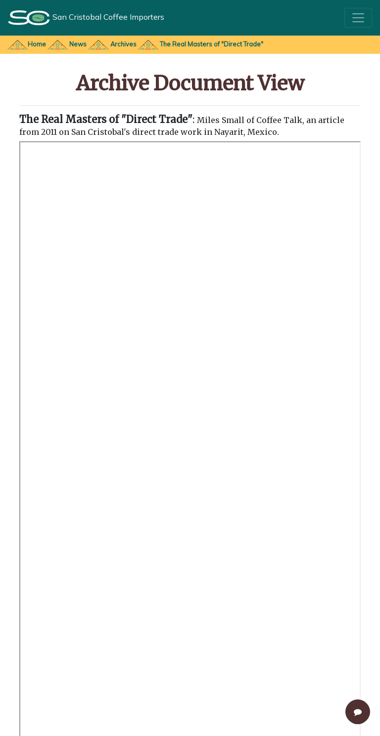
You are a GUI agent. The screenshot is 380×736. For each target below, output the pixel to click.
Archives (124, 44)
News (78, 44)
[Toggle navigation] (358, 18)
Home (37, 44)
